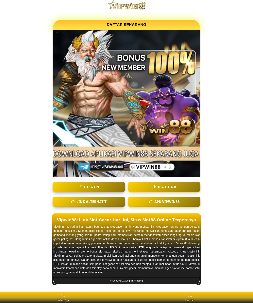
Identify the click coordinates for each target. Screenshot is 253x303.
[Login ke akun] (89, 187)
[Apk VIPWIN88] (164, 202)
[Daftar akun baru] (164, 187)
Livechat (189, 297)
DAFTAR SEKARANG (126, 24)
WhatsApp (63, 297)
